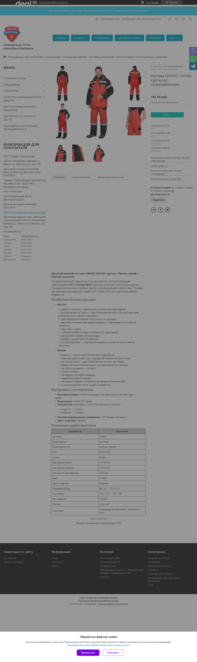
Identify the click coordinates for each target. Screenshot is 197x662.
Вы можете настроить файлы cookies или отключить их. (97, 645)
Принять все (88, 652)
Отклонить (113, 652)
